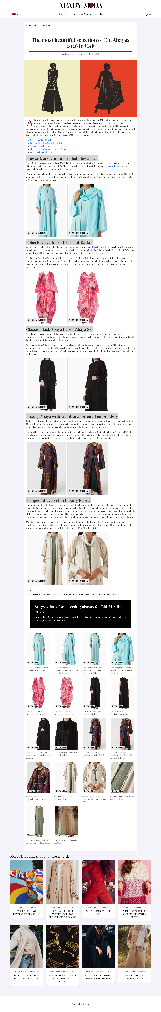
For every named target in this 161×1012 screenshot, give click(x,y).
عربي (148, 14)
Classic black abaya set (40, 146)
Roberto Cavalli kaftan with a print (46, 143)
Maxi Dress (51, 594)
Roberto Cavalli (112, 594)
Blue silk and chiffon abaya (42, 140)
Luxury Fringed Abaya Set (42, 152)
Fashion (71, 14)
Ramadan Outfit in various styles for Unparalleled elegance (62, 914)
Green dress (84, 594)
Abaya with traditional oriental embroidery (49, 149)
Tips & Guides (85, 14)
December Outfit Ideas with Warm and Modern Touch (26, 978)
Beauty (99, 14)
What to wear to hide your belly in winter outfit (134, 914)
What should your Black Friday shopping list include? (62, 978)
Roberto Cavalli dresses (36, 594)
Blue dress (73, 594)
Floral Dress (62, 594)
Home (62, 14)
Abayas (37, 25)
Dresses (46, 25)
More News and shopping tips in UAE (39, 856)
